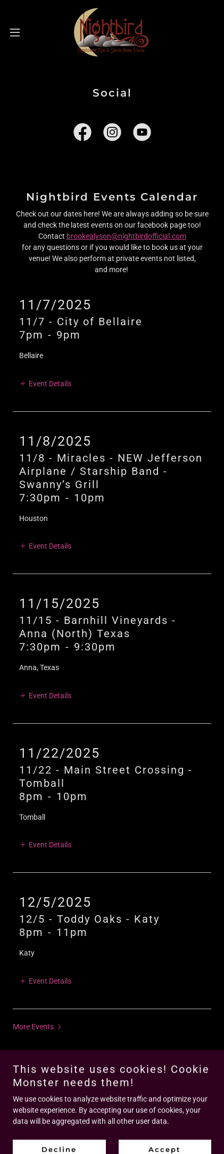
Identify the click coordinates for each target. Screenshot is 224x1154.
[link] (112, 32)
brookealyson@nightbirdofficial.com (126, 236)
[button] (20, 32)
